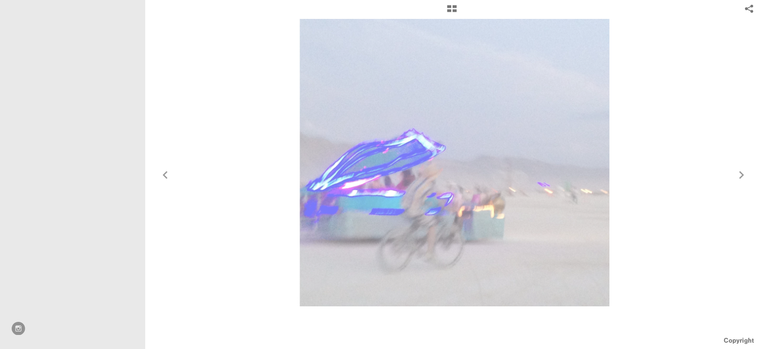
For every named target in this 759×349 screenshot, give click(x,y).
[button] (451, 12)
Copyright (739, 340)
